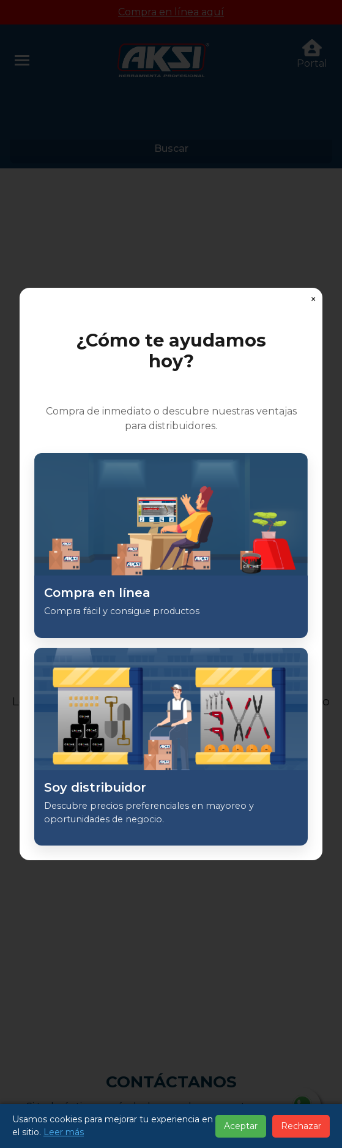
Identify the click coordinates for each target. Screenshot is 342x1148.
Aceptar (241, 1125)
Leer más (63, 1132)
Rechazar (301, 1125)
